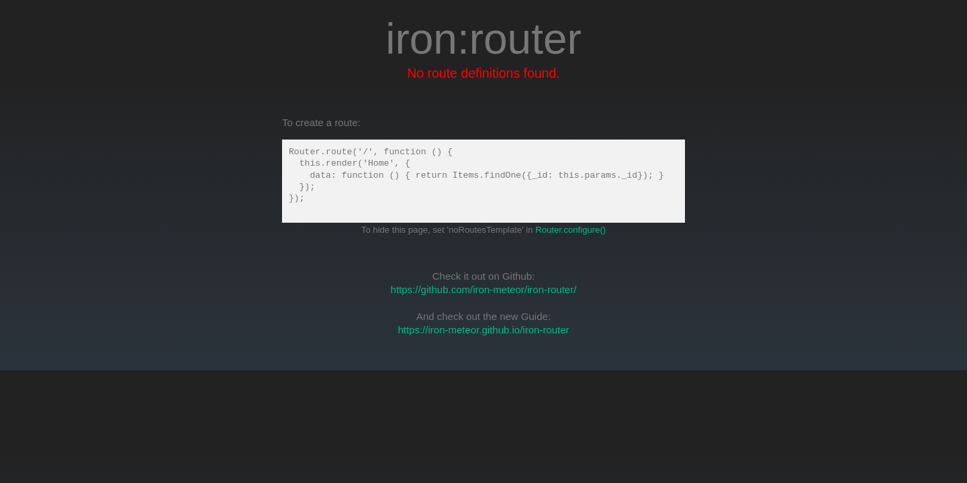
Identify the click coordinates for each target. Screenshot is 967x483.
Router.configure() (570, 230)
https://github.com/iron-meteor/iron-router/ (484, 289)
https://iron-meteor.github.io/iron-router (483, 329)
